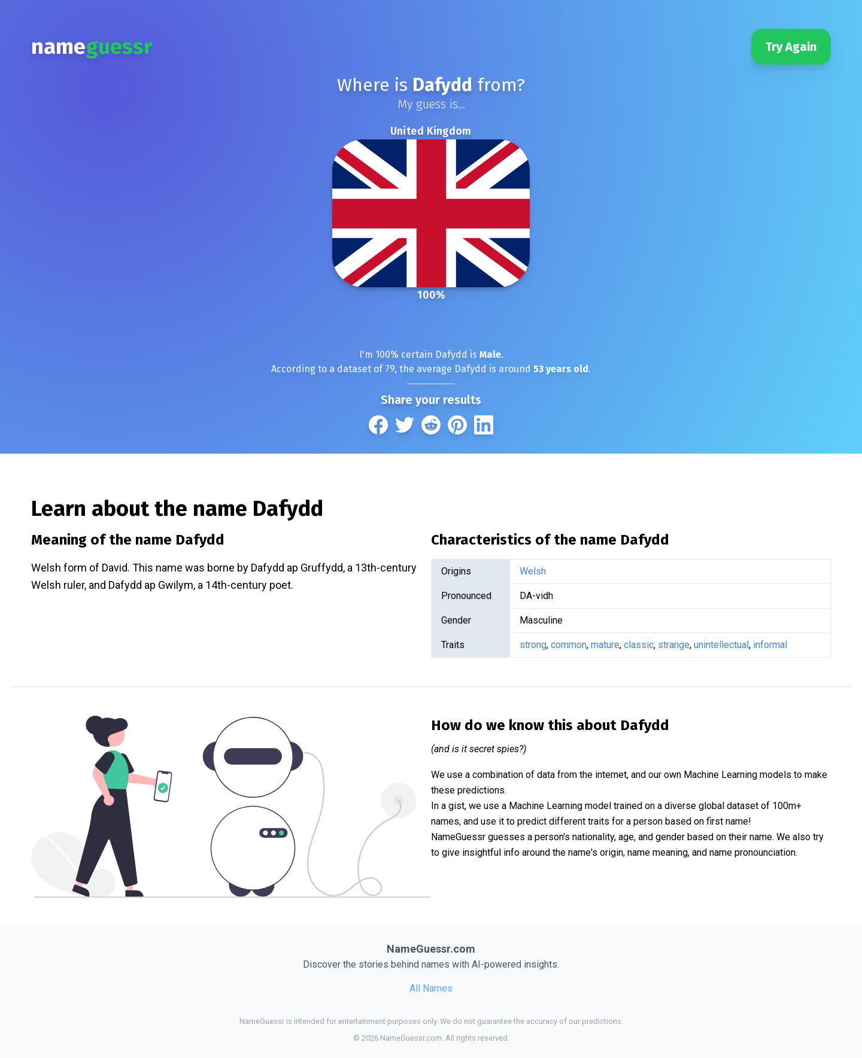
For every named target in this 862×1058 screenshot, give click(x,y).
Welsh (533, 571)
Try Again (791, 46)
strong (533, 644)
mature (605, 644)
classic (639, 644)
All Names (431, 988)
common (569, 644)
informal (770, 644)
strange (674, 644)
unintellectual (721, 644)
